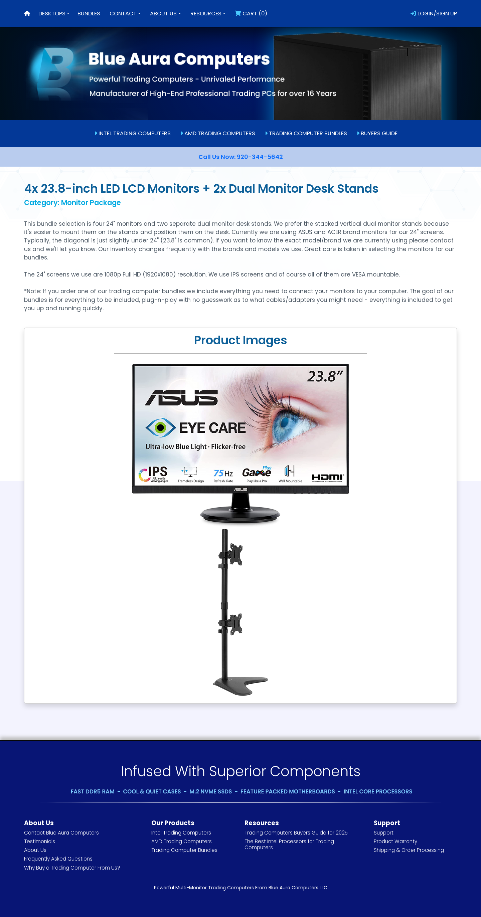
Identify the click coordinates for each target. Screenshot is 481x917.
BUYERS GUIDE (377, 133)
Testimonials (39, 841)
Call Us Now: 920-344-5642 (240, 157)
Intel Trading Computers (181, 832)
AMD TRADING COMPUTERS (217, 133)
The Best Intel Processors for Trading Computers (289, 844)
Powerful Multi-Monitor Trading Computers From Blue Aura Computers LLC (240, 887)
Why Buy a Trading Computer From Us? (72, 867)
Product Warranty (395, 841)
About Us (35, 850)
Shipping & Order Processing (409, 850)
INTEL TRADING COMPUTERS (133, 133)
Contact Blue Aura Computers (61, 832)
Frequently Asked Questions (58, 858)
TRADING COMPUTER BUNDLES (306, 133)
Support (383, 832)
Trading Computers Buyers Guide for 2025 (296, 832)
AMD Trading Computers (181, 841)
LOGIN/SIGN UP (434, 13)
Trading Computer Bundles (184, 850)
